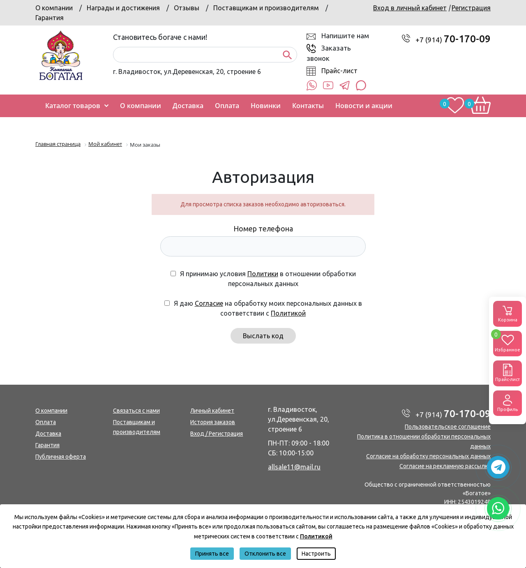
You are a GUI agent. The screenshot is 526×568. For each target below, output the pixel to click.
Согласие (209, 303)
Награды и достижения (123, 8)
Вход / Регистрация (216, 433)
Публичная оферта (60, 456)
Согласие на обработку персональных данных (428, 456)
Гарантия (49, 17)
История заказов (212, 422)
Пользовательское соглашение (448, 426)
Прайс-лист (339, 70)
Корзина (507, 313)
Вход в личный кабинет (410, 8)
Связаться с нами (136, 410)
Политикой (288, 313)
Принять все (212, 553)
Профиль (507, 403)
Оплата (45, 422)
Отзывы (186, 8)
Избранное (507, 341)
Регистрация (471, 8)
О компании (54, 8)
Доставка (48, 433)
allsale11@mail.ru (294, 467)
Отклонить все (265, 553)
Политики (262, 273)
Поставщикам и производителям (266, 8)
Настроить (316, 553)
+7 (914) (453, 40)
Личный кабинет (212, 410)
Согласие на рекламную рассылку (445, 466)
